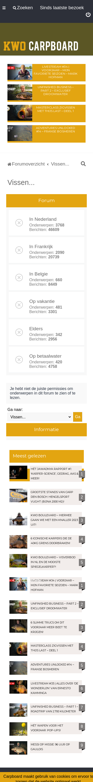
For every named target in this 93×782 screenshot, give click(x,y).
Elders (36, 328)
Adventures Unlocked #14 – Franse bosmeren (55, 129)
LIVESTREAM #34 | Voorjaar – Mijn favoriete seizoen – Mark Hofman (55, 72)
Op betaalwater (45, 356)
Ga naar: (15, 409)
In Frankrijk (41, 246)
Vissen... (21, 182)
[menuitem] (88, 14)
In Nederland (43, 219)
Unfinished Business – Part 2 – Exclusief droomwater (56, 90)
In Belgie (38, 274)
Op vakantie (42, 301)
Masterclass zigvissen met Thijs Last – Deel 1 (55, 109)
